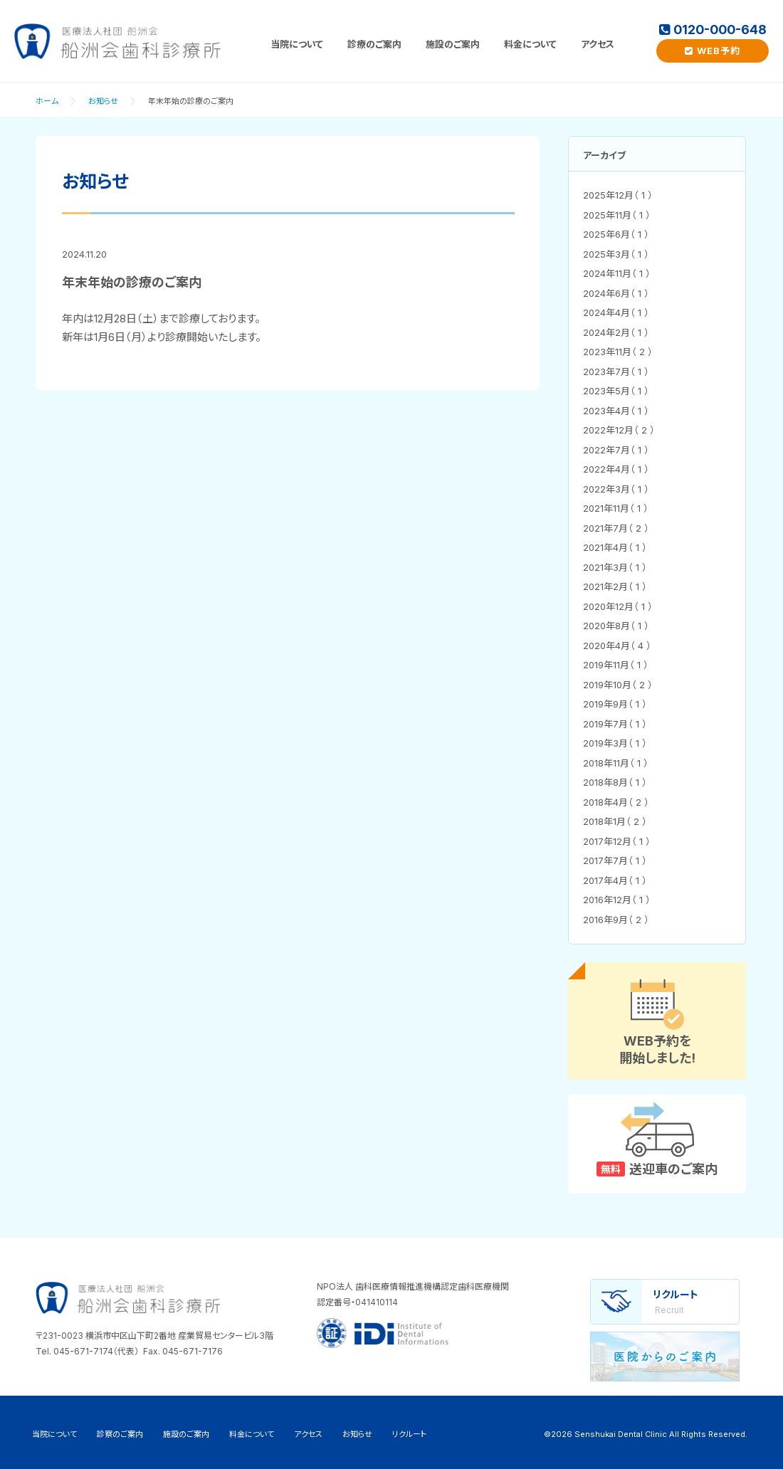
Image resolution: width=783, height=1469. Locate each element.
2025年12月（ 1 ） (618, 195)
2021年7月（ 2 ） (616, 528)
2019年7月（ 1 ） (615, 724)
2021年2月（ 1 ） (615, 586)
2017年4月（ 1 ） (615, 880)
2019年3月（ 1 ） (615, 743)
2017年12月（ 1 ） (617, 841)
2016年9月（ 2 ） (616, 919)
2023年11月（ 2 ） (618, 351)
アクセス (597, 44)
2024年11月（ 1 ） (617, 273)
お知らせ (103, 101)
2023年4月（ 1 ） (616, 410)
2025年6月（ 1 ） (616, 234)
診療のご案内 (374, 44)
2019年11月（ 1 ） (615, 664)
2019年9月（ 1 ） (615, 704)
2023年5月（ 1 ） (616, 390)
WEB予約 (712, 50)
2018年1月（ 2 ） (615, 821)
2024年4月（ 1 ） (616, 312)
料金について (530, 44)
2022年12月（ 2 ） (619, 430)
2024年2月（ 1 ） (616, 332)
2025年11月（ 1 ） (617, 215)
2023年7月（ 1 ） (616, 371)
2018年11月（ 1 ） (615, 763)
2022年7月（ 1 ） (616, 450)
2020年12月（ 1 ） (618, 606)
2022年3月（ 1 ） (616, 489)
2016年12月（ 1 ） (617, 899)
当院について (296, 44)
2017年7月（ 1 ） (615, 860)
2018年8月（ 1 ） (615, 782)
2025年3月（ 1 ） (616, 254)
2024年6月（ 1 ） (616, 293)
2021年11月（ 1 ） (615, 508)
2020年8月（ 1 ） (616, 625)
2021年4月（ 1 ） (615, 547)
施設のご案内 (453, 44)
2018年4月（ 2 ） (616, 802)
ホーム (47, 101)
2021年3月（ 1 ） (615, 567)
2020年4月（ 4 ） (617, 645)
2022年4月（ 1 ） (616, 469)
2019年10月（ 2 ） (618, 684)
